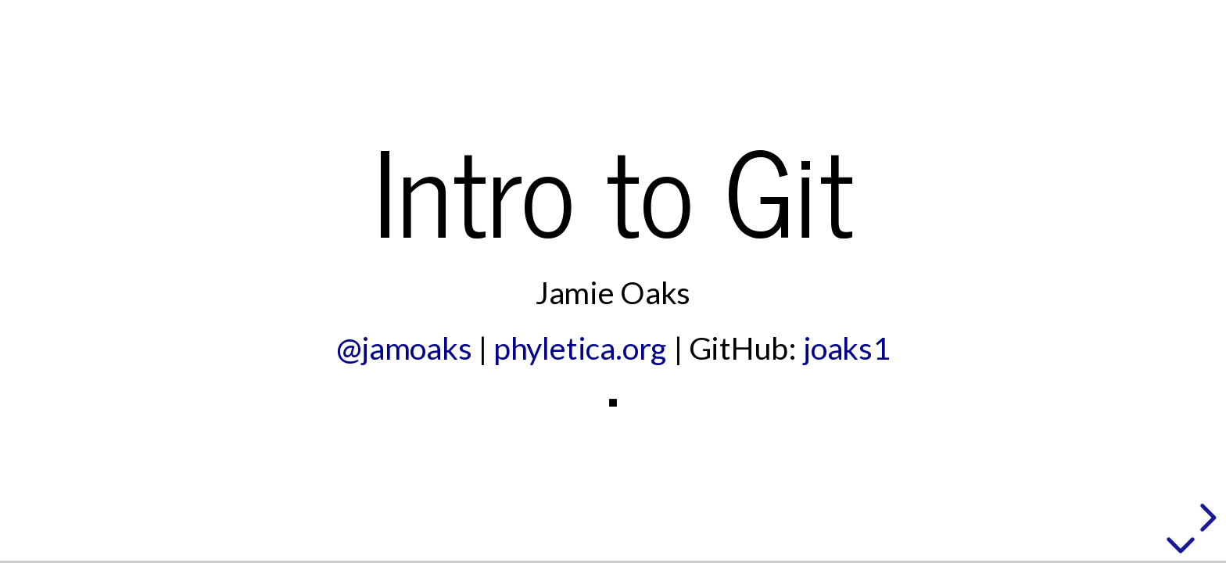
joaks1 (847, 347)
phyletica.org (580, 347)
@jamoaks (404, 347)
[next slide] (1206, 518)
